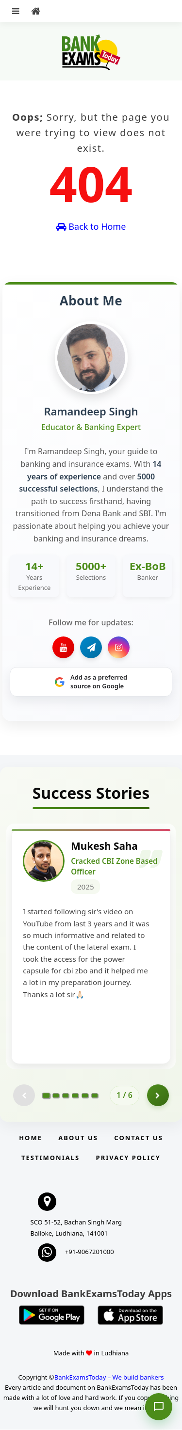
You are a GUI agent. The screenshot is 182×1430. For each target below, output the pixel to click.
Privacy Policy (128, 1158)
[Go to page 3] (65, 1096)
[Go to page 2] (55, 1096)
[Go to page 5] (85, 1096)
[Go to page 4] (75, 1096)
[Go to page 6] (94, 1096)
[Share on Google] (91, 682)
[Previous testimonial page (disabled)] (24, 1096)
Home (30, 1138)
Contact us (138, 1138)
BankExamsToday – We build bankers (109, 1378)
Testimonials (50, 1158)
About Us (78, 1138)
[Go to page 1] (46, 1096)
